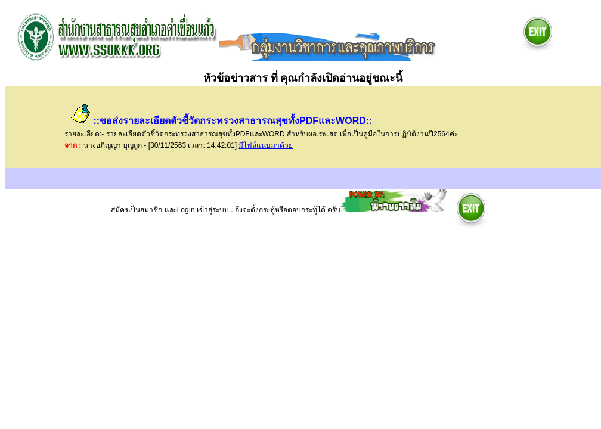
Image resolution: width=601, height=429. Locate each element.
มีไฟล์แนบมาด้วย (265, 145)
